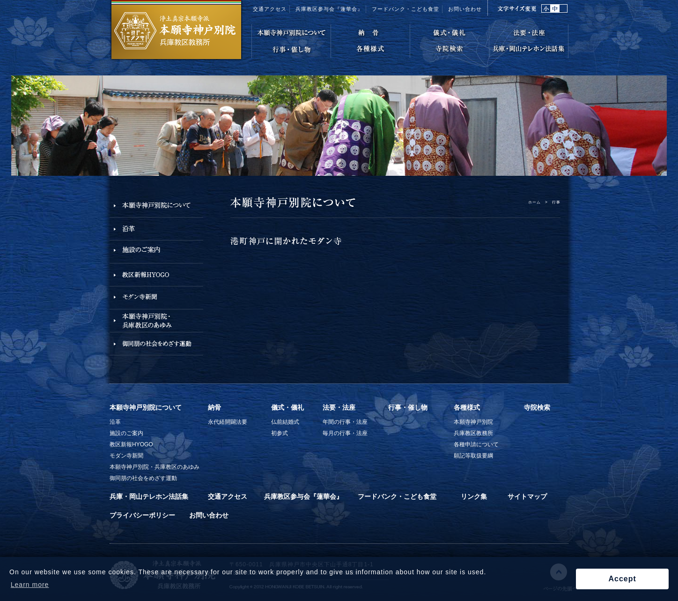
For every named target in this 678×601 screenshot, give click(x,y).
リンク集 (474, 496)
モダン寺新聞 (126, 455)
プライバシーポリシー (142, 515)
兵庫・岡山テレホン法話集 (149, 496)
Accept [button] (622, 579)
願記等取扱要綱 (473, 455)
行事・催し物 (407, 407)
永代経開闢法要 (227, 422)
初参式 (279, 433)
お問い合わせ (465, 9)
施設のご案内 (126, 433)
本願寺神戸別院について (146, 407)
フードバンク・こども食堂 (405, 9)
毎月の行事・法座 (345, 433)
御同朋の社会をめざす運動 (143, 478)
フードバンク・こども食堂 (397, 496)
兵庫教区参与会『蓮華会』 (329, 9)
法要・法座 (339, 407)
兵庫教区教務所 (473, 433)
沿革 (115, 422)
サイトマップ (527, 496)
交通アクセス (270, 9)
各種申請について (476, 444)
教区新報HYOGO (131, 444)
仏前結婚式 (285, 422)
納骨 (214, 407)
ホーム (534, 202)
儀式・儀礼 (287, 407)
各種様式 (467, 407)
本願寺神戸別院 (473, 422)
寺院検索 (537, 407)
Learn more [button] (30, 584)
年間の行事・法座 (345, 422)
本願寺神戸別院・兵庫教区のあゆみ (154, 467)
